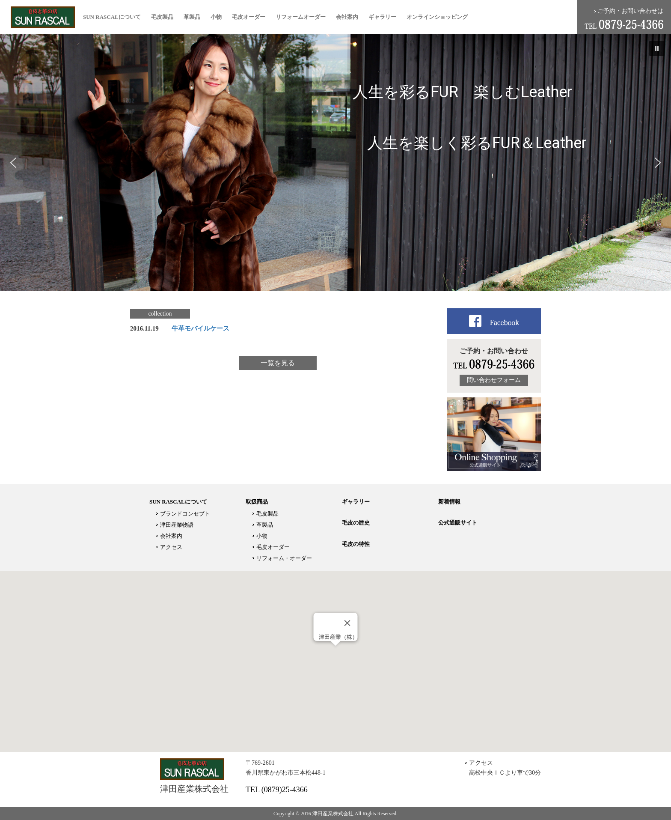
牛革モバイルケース (200, 328)
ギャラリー (382, 17)
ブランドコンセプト (185, 513)
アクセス (171, 547)
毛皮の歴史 (356, 522)
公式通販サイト (457, 522)
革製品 (192, 17)
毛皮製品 (162, 17)
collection (160, 313)
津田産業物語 (176, 525)
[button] (657, 48)
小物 (216, 17)
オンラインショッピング (437, 17)
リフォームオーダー (301, 17)
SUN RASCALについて (112, 17)
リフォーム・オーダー (284, 558)
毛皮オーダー (248, 17)
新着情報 (449, 501)
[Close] (347, 623)
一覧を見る (278, 363)
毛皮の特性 (356, 544)
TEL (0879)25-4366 (277, 789)
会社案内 (347, 17)
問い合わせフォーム (494, 380)
